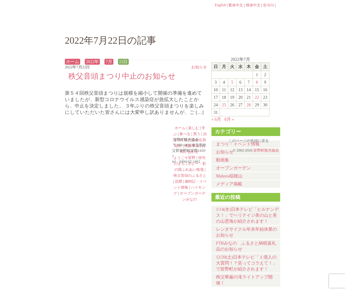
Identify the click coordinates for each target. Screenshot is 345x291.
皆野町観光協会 (266, 150)
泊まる (261, 26)
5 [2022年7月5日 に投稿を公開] (232, 82)
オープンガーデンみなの (145, 193)
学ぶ (151, 26)
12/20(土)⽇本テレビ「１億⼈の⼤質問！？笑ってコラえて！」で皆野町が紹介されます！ (246, 263)
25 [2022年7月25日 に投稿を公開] (224, 104)
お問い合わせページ (254, 14)
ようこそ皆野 (91, 134)
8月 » (229, 119)
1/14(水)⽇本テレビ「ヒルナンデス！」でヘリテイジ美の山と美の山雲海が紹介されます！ (247, 215)
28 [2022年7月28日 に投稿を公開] (248, 104)
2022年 (92, 61)
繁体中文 (235, 5)
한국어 (268, 5)
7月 (109, 61)
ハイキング (91, 193)
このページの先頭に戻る (275, 139)
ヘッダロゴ (96, 11)
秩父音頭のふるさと (145, 173)
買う (224, 26)
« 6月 (216, 119)
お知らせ (199, 67)
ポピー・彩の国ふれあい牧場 (91, 173)
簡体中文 (253, 5)
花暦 (178, 181)
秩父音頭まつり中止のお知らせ (122, 76)
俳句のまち (145, 134)
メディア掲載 (229, 184)
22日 (123, 61)
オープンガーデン (233, 168)
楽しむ (114, 26)
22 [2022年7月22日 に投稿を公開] (257, 97)
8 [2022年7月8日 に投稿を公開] (257, 82)
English (220, 5)
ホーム (80, 26)
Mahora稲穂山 (229, 176)
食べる (188, 26)
